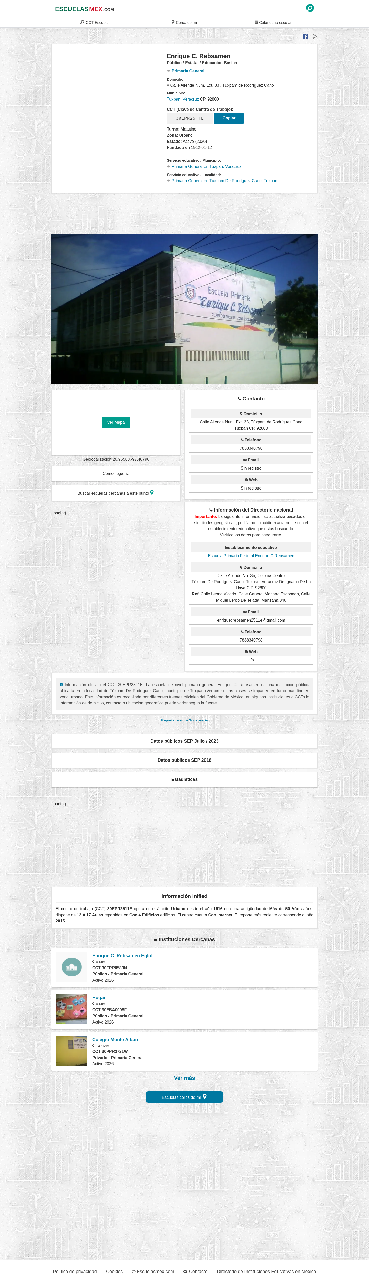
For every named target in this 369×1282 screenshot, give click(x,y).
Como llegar (115, 473)
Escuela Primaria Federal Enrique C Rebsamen (251, 555)
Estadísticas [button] (184, 779)
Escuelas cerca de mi (184, 1096)
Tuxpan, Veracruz (183, 99)
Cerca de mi (184, 22)
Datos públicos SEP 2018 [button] (184, 760)
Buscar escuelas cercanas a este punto (115, 492)
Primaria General (185, 71)
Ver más (184, 1078)
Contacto (195, 1271)
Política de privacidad (75, 1271)
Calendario (273, 22)
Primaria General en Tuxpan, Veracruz (204, 166)
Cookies (114, 1271)
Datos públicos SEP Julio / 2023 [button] (184, 741)
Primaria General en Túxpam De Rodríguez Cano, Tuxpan (222, 181)
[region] (109, 93)
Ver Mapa (116, 422)
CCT (95, 22)
